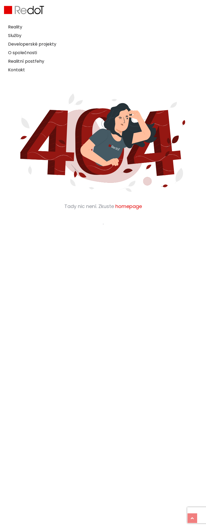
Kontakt (16, 70)
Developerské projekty (32, 44)
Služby (14, 35)
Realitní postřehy (26, 61)
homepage (128, 206)
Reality (15, 27)
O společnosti (22, 53)
